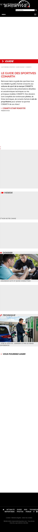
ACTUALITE (10, 509)
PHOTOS (20, 512)
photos (28, 96)
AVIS (25, 509)
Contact (8, 518)
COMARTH (28, 67)
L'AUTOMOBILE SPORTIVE (8, 67)
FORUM (28, 512)
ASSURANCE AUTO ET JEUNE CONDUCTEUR (19, 280)
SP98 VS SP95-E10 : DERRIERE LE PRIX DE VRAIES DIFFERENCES (19, 343)
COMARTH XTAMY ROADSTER (19, 125)
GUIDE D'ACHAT (20, 67)
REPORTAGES (9, 512)
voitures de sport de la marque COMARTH (17, 86)
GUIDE (19, 509)
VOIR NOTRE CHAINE (8, 218)
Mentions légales (16, 518)
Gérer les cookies (27, 518)
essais (6, 84)
